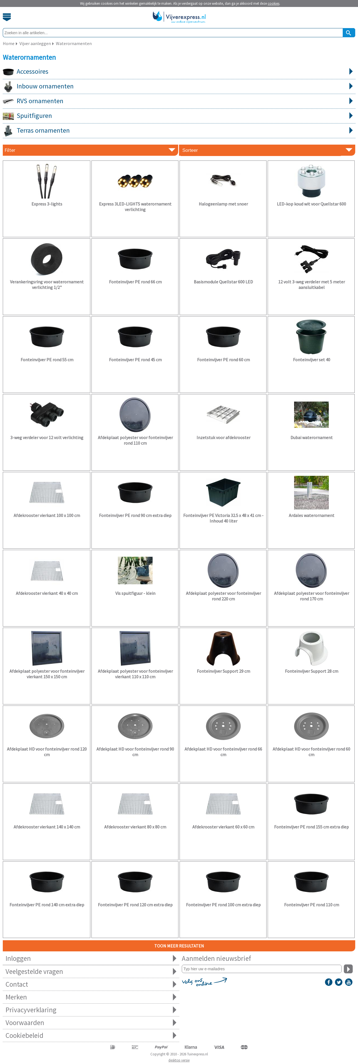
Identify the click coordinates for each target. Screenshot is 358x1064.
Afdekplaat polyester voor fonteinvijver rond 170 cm (311, 596)
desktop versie (179, 1060)
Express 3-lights (46, 204)
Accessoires (179, 71)
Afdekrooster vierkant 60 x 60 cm (223, 827)
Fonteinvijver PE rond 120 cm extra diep (135, 904)
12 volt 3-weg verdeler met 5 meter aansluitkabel (311, 284)
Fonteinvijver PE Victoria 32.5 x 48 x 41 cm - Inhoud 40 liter (223, 518)
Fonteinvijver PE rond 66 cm (135, 281)
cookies (273, 3)
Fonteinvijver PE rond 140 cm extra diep (46, 904)
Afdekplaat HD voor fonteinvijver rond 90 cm (135, 751)
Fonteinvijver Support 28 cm (311, 671)
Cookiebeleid (91, 1035)
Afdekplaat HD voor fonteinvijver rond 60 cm (311, 751)
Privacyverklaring (91, 1010)
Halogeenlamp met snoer (223, 204)
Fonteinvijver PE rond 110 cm (311, 904)
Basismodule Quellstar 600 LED (223, 281)
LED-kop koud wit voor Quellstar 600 (311, 204)
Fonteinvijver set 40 (311, 359)
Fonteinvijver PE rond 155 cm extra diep (311, 827)
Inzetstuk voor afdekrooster (223, 437)
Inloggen (91, 958)
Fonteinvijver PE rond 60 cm (223, 359)
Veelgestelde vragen (91, 971)
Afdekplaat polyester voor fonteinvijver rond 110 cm (135, 440)
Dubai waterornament (311, 437)
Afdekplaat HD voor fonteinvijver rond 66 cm (223, 751)
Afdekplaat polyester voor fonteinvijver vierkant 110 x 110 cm (135, 673)
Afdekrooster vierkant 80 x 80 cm (135, 827)
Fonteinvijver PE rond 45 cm (135, 359)
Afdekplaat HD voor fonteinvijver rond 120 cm (47, 751)
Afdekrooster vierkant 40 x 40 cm (47, 593)
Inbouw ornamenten (179, 86)
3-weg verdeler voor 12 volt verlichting (46, 437)
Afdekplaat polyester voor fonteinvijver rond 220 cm (223, 596)
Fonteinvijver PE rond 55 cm (47, 359)
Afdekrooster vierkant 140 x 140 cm (47, 827)
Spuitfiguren (179, 116)
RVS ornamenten (179, 101)
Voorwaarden (91, 1022)
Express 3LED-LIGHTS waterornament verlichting (135, 206)
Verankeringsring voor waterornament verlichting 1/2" (47, 284)
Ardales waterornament (311, 515)
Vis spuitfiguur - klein (135, 593)
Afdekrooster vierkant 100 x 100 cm (47, 515)
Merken (91, 997)
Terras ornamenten (179, 130)
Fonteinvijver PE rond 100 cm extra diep (223, 904)
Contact (91, 984)
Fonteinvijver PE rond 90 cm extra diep (135, 515)
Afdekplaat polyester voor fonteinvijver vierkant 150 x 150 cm (46, 673)
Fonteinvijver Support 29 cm (223, 671)
